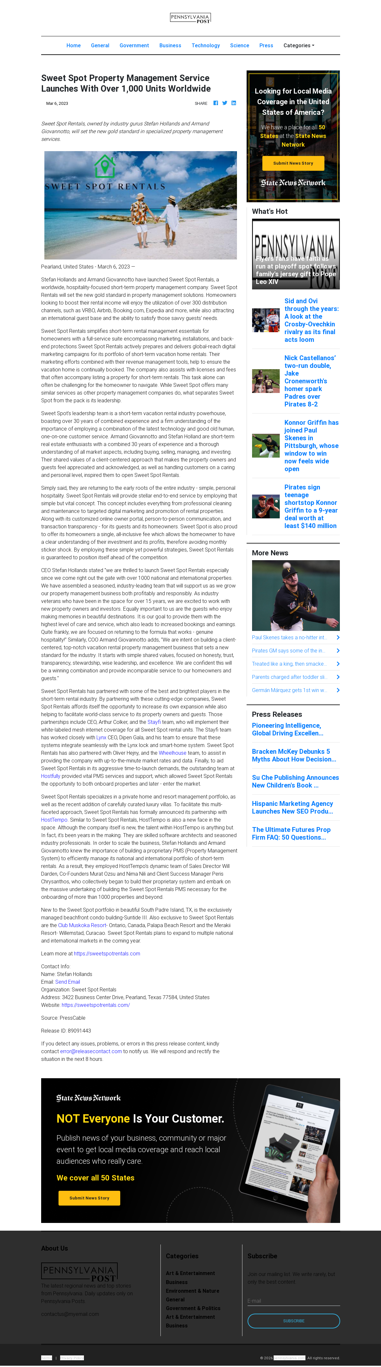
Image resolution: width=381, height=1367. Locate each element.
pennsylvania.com (289, 1357)
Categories (297, 45)
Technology (206, 45)
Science (239, 45)
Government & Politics (193, 1308)
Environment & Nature (192, 1291)
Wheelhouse (172, 753)
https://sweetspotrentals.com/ (96, 1005)
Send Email (67, 982)
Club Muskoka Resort (82, 925)
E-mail (254, 1301)
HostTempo (54, 819)
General (100, 45)
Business (170, 45)
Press (266, 45)
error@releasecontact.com (91, 1051)
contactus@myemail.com (70, 1314)
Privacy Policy (72, 1357)
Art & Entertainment (190, 1273)
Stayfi (154, 722)
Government (134, 45)
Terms (46, 1357)
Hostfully (50, 776)
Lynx (101, 737)
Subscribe (293, 1321)
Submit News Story (293, 163)
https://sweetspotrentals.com (107, 953)
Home (76, 45)
